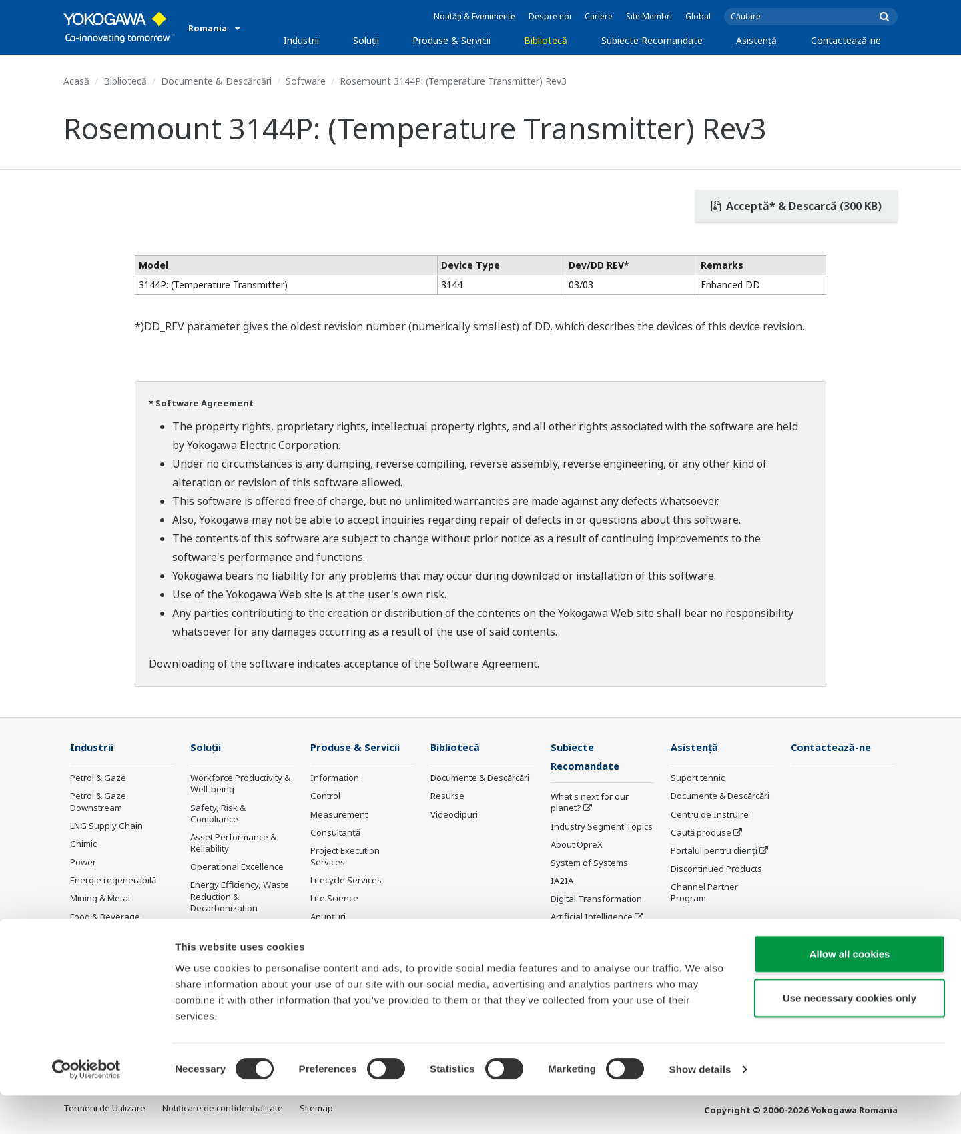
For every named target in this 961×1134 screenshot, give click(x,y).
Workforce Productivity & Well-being (240, 784)
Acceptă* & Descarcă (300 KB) (796, 206)
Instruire (328, 935)
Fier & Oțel (91, 953)
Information (334, 778)
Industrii (301, 40)
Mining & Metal (100, 899)
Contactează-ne (846, 40)
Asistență (756, 40)
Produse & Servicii (451, 40)
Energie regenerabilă (113, 881)
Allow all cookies (850, 992)
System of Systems (589, 864)
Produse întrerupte (349, 953)
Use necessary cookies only (849, 1036)
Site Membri (649, 16)
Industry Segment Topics (602, 827)
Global (698, 16)
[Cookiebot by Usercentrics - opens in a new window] (86, 1108)
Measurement (339, 815)
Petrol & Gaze (98, 778)
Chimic (83, 844)
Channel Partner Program (704, 893)
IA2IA (562, 882)
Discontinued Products (716, 869)
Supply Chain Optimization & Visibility (237, 932)
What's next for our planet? (590, 803)
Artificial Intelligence (592, 918)
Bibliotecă (545, 40)
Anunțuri (328, 917)
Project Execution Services (345, 857)
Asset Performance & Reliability (233, 843)
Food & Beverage (105, 917)
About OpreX (577, 846)
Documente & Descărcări (216, 81)
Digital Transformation (596, 900)
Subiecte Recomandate (652, 40)
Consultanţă (335, 833)
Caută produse (701, 833)
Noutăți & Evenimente (474, 16)
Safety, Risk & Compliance (218, 814)
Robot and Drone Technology (585, 941)
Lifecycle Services (346, 881)
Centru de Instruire (710, 815)
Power (83, 863)
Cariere (599, 16)
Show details (700, 1107)
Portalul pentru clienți (714, 851)
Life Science (334, 899)
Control (325, 796)
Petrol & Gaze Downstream (98, 802)
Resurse (447, 796)
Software (306, 81)
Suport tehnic (698, 778)
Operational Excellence (237, 867)
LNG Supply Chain (106, 826)
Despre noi (550, 16)
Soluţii (366, 40)
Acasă (76, 81)
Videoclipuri (454, 815)
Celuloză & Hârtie (105, 935)
